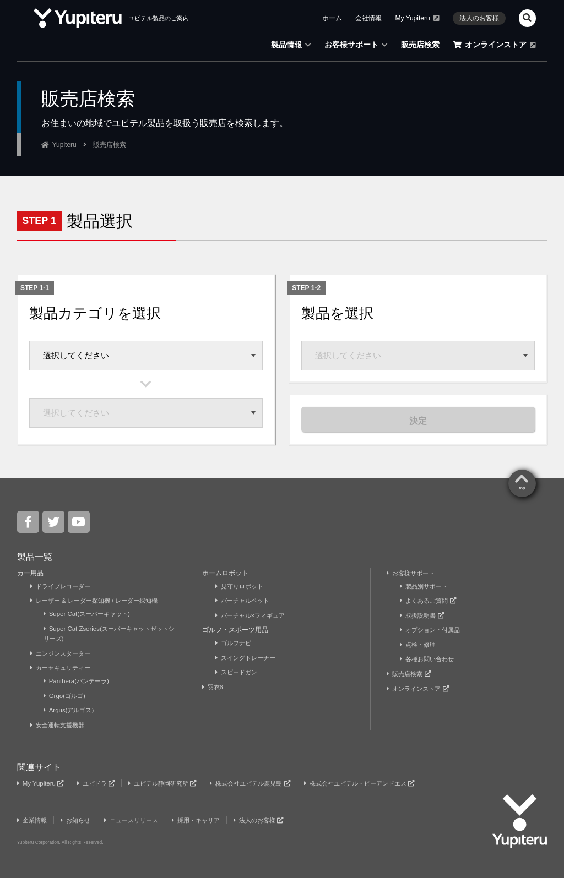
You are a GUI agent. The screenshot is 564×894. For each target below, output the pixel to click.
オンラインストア (494, 44)
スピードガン (238, 689)
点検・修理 (419, 661)
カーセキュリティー (63, 684)
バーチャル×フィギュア (253, 632)
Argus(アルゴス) (70, 726)
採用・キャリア (208, 836)
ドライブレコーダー (63, 603)
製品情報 (291, 44)
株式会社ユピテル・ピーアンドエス (383, 799)
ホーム (332, 18)
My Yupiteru (417, 18)
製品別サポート (426, 603)
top (522, 505)
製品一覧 (34, 573)
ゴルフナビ (234, 659)
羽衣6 (214, 703)
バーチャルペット (244, 617)
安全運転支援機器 (59, 741)
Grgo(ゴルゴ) (66, 712)
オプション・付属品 (432, 646)
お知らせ (79, 836)
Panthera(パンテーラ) (79, 697)
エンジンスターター (63, 669)
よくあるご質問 (430, 617)
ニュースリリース (139, 836)
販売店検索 (420, 44)
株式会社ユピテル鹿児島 (266, 799)
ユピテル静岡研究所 (172, 799)
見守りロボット (241, 603)
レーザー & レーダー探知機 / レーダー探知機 (99, 617)
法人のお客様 (479, 18)
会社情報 (368, 18)
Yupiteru (64, 145)
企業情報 (33, 836)
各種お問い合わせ (429, 675)
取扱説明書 (423, 632)
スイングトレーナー (248, 674)
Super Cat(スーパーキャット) (90, 630)
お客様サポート (356, 44)
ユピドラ (100, 799)
